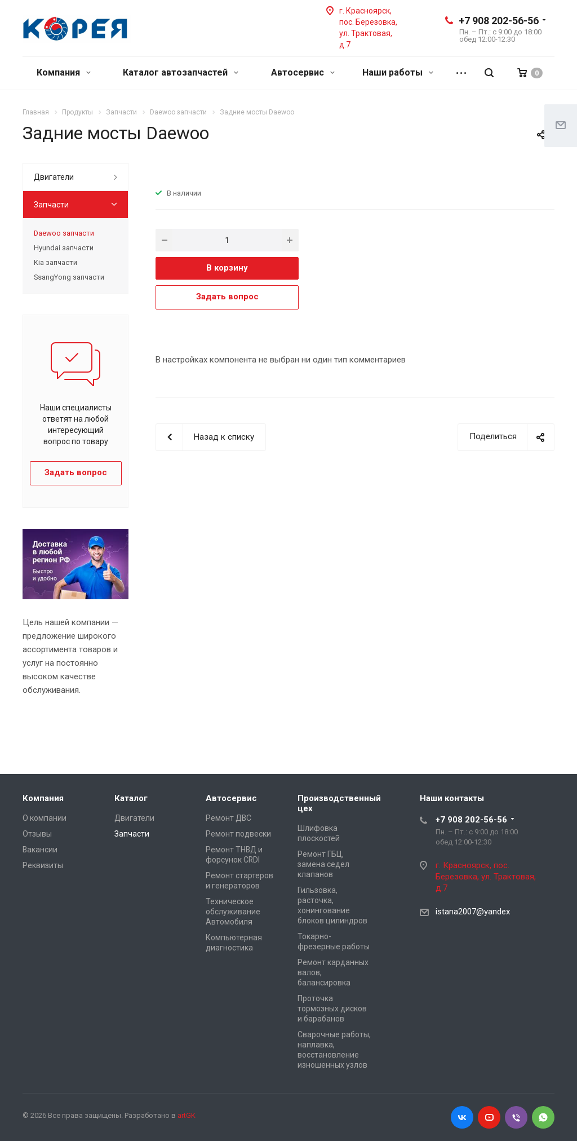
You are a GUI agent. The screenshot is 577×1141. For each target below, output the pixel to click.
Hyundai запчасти (64, 248)
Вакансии (40, 849)
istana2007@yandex (473, 911)
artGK (186, 1115)
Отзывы (37, 833)
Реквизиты (43, 865)
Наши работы (397, 72)
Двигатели (54, 177)
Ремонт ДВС (228, 817)
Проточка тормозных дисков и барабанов (332, 1008)
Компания (64, 72)
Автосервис (303, 72)
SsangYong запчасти (69, 277)
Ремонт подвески (238, 833)
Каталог (131, 798)
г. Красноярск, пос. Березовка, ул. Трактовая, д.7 (486, 876)
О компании (44, 817)
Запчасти (51, 204)
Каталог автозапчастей (180, 72)
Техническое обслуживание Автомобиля (233, 911)
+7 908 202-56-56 (499, 20)
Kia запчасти (55, 262)
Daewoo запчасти (64, 233)
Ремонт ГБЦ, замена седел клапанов (323, 864)
